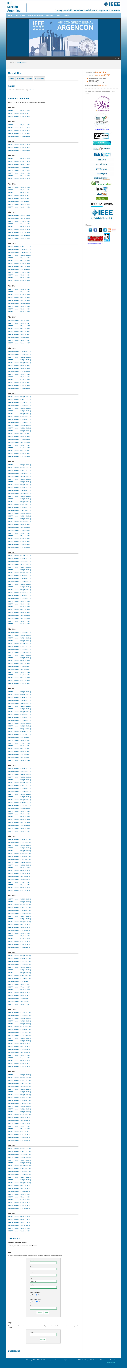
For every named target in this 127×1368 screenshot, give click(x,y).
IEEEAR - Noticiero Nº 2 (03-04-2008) (19, 944)
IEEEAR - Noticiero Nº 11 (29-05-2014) (19, 519)
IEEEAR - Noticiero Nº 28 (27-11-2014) (19, 470)
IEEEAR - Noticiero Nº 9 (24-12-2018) (19, 289)
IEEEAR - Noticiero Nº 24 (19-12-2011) (19, 694)
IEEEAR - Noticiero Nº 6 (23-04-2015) (19, 442)
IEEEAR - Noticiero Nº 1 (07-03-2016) (19, 388)
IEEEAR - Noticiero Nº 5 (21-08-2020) (19, 227)
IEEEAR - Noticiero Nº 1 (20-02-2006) (19, 1066)
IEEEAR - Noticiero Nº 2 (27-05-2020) (19, 235)
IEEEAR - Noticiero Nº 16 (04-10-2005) (19, 1097)
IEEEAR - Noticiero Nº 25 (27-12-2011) (19, 692)
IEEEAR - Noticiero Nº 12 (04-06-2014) (19, 516)
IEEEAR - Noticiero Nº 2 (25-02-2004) (19, 1205)
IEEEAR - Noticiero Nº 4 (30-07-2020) (19, 229)
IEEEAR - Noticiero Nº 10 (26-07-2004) (19, 1182)
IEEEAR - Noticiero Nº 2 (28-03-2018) (19, 309)
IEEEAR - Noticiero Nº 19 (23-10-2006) (19, 1015)
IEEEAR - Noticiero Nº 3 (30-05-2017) (19, 337)
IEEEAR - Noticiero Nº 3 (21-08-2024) (19, 130)
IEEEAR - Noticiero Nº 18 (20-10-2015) (19, 408)
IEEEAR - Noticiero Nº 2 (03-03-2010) (19, 828)
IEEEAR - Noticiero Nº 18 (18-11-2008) (19, 899)
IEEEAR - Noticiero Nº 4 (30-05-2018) (19, 303)
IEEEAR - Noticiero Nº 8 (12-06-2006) (19, 1046)
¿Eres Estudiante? (35, 1292)
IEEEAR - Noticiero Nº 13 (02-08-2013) (19, 589)
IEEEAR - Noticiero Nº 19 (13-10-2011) (19, 709)
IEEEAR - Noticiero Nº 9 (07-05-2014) (19, 524)
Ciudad (32, 1285)
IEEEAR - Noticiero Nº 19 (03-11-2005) (19, 1089)
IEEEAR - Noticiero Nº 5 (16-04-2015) (19, 445)
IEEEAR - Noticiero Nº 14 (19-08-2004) (19, 1171)
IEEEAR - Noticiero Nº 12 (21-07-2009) (19, 859)
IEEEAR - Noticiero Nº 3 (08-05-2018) (19, 306)
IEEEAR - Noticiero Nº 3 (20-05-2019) (19, 275)
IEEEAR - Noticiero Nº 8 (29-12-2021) (19, 187)
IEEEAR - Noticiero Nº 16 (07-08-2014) (19, 504)
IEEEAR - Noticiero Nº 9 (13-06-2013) (19, 601)
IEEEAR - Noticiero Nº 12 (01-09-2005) (19, 1109)
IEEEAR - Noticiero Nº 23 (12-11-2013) (19, 561)
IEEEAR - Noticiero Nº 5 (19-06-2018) (19, 300)
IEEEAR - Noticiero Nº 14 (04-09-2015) (19, 419)
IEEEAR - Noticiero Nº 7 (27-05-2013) (19, 607)
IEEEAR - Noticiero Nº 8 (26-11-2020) (19, 218)
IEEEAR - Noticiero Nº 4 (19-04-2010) (19, 822)
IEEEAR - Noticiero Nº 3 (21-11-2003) (19, 1225)
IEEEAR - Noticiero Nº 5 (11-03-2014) (19, 536)
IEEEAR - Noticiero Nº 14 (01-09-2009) (19, 853)
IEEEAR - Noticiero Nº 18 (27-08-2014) (19, 499)
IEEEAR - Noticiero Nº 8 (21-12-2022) (19, 159)
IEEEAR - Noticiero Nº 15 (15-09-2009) (19, 851)
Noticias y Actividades (35, 15)
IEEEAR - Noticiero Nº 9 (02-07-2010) (19, 808)
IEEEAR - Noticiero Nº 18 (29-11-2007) (19, 955)
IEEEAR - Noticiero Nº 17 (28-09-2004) (19, 1163)
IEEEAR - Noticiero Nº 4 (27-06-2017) (19, 334)
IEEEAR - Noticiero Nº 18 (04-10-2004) (19, 1160)
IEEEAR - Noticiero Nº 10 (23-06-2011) (19, 734)
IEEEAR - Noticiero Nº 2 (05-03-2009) (19, 887)
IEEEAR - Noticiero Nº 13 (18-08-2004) (19, 1174)
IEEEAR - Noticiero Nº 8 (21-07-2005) (19, 1120)
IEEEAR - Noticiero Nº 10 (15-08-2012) (19, 658)
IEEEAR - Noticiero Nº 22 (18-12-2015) (19, 396)
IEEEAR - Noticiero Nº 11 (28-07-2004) (19, 1180)
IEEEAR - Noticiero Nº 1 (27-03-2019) (19, 280)
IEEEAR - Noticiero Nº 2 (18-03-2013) (19, 621)
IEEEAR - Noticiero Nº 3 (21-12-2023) (19, 144)
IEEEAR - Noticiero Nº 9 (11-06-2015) (19, 433)
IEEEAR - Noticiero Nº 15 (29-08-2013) (19, 584)
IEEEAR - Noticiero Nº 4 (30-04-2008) (19, 939)
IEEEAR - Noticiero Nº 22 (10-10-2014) (19, 487)
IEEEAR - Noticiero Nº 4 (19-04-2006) (19, 1058)
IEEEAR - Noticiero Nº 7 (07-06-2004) (19, 1191)
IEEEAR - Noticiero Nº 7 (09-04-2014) (19, 530)
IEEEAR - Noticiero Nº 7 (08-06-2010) (19, 814)
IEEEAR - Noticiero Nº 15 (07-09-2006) (19, 1026)
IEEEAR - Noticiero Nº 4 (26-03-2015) (19, 448)
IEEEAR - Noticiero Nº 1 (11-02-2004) (19, 1208)
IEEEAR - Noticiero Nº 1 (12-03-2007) (19, 1004)
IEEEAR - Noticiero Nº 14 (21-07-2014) (19, 510)
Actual (11, 78)
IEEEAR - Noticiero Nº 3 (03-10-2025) (19, 111)
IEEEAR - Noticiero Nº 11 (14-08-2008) (19, 919)
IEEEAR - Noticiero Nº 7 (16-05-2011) (19, 743)
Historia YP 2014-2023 (102, 129)
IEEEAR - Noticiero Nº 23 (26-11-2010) (19, 768)
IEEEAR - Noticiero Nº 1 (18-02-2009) (19, 890)
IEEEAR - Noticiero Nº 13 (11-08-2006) (19, 1032)
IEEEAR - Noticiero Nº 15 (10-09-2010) (19, 791)
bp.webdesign (111, 1362)
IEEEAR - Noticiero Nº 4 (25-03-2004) (19, 1200)
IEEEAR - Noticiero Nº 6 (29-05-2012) (19, 669)
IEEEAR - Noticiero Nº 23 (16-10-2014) (19, 484)
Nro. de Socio (34, 1306)
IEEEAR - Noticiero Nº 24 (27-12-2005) (19, 1075)
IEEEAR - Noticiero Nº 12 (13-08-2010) (19, 799)
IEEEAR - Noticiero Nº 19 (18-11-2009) (19, 839)
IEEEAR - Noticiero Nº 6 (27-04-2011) (19, 746)
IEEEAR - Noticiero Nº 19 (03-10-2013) (19, 572)
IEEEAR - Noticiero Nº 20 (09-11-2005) (19, 1086)
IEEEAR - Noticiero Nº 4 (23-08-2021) (19, 198)
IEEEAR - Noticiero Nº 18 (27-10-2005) (19, 1092)
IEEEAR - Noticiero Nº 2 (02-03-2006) (19, 1063)
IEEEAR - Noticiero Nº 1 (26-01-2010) (19, 831)
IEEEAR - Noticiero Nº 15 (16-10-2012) (19, 643)
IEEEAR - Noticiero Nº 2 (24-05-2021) (19, 204)
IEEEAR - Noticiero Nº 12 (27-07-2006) (19, 1035)
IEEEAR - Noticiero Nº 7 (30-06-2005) (19, 1123)
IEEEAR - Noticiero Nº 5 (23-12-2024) (19, 125)
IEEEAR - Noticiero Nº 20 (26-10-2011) (19, 706)
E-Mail (32, 1261)
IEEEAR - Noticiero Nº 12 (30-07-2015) (19, 425)
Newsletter (49, 15)
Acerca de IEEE (20, 15)
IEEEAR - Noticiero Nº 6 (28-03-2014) (19, 533)
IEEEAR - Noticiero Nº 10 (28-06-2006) (19, 1041)
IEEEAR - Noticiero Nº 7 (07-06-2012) (19, 666)
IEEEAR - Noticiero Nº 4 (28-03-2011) (19, 751)
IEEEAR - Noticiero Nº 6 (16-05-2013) (19, 609)
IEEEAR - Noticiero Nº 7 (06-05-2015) (19, 439)
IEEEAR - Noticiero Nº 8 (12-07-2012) (19, 663)
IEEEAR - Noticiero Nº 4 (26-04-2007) (19, 995)
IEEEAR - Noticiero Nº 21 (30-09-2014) (19, 490)
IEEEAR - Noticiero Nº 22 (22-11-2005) (19, 1080)
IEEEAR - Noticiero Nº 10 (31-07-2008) (19, 921)
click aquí (31, 89)
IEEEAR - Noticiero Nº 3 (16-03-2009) (19, 885)
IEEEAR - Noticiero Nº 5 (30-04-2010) (19, 819)
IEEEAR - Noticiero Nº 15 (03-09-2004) (19, 1168)
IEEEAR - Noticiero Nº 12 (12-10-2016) (19, 357)
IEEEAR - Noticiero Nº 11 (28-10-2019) (19, 252)
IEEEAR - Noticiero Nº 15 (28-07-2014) (19, 507)
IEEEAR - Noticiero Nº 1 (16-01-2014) (19, 547)
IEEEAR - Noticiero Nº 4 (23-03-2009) (19, 882)
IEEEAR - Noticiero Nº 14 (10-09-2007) (19, 967)
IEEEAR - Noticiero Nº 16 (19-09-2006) (19, 1024)
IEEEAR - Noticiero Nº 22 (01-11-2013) (19, 564)
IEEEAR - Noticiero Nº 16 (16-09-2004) (19, 1165)
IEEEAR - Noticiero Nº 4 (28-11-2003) (19, 1222)
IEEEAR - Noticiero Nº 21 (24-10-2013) (19, 567)
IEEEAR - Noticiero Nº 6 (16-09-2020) (19, 224)
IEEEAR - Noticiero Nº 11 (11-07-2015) (19, 428)
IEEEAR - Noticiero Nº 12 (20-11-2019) (19, 249)
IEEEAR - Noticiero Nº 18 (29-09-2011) (19, 711)
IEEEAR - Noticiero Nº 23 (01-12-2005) (19, 1077)
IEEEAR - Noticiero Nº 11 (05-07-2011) (19, 731)
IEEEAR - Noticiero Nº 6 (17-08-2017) (19, 328)
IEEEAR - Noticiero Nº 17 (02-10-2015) (19, 411)
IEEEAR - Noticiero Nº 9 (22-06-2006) (19, 1043)
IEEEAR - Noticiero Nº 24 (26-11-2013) (19, 558)
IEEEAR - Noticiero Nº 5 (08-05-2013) (19, 612)
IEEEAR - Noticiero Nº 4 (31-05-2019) (19, 272)
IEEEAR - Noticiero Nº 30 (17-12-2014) (19, 465)
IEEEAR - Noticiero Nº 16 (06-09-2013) (19, 581)
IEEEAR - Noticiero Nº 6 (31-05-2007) (19, 990)
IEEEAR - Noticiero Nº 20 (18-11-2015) (19, 402)
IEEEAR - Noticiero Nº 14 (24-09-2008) (19, 910)
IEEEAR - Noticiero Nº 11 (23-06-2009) (19, 862)
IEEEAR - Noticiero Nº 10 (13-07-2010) (19, 805)
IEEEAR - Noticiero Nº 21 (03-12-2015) (19, 399)
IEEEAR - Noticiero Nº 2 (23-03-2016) (19, 385)
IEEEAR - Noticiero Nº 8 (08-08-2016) (19, 368)
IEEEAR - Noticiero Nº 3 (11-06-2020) (19, 232)
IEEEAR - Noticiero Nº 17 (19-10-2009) (19, 845)
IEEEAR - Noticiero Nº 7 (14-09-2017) (19, 326)
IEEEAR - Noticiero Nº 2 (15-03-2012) (19, 680)
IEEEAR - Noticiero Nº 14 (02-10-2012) (19, 646)
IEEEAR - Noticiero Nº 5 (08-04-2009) (19, 879)
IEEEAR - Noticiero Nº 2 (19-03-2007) (19, 1001)
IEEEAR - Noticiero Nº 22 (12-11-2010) (19, 771)
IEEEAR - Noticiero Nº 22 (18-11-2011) (19, 700)
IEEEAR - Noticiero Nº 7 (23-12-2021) (19, 190)
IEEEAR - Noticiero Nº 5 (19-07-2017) (19, 331)
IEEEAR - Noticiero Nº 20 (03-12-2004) (19, 1154)
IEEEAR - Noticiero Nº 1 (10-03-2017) (19, 343)
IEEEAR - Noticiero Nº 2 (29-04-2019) (19, 278)
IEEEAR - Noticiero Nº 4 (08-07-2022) (19, 170)
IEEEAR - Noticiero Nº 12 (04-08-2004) (19, 1177)
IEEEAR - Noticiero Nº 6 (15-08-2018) (19, 297)
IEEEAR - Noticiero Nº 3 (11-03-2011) (19, 754)
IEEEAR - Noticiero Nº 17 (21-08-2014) (19, 502)
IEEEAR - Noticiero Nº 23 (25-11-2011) (19, 697)
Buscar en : (18, 62)
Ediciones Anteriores (24, 78)
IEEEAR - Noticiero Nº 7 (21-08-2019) (19, 263)
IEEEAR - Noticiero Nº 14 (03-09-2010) (19, 794)
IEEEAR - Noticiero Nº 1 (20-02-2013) (19, 624)
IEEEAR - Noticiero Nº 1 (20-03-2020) (19, 238)
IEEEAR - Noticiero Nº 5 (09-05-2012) (19, 672)
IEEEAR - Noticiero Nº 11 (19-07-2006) (19, 1038)
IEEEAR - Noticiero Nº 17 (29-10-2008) (19, 902)
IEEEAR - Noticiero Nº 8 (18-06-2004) (19, 1188)
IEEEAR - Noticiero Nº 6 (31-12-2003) (19, 1216)
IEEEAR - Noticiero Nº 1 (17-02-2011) (19, 760)
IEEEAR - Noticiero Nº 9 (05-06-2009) (19, 868)
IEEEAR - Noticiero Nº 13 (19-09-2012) (19, 649)
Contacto (66, 15)
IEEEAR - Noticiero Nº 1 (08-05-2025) (19, 116)
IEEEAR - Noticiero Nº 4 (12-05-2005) (19, 1131)
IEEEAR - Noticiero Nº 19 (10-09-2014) (19, 496)
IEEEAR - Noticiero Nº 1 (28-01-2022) (19, 178)
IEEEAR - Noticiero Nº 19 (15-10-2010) (19, 780)
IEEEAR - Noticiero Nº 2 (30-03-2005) (19, 1137)
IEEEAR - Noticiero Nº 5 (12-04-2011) (19, 748)
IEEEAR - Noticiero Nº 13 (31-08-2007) (19, 970)
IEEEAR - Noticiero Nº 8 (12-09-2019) (19, 260)
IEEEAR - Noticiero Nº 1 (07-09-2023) (19, 150)
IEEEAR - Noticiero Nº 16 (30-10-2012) (19, 641)
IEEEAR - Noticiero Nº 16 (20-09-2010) (19, 788)
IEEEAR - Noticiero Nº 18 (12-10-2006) (19, 1018)
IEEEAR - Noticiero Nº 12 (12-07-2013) (19, 592)
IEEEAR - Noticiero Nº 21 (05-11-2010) (19, 774)
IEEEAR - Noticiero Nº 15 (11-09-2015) (19, 416)
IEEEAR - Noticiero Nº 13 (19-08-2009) (19, 856)
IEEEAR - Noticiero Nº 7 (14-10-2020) (19, 221)
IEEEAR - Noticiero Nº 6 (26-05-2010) (19, 817)
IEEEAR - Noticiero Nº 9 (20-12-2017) (19, 320)
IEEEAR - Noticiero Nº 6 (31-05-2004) (19, 1194)
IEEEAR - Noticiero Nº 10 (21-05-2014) (19, 521)
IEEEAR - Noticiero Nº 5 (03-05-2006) (19, 1055)
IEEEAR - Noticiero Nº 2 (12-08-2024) (19, 133)
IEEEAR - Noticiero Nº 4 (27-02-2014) (19, 538)
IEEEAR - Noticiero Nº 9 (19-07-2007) (19, 981)
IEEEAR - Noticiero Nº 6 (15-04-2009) (19, 876)
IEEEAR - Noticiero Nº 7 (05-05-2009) (19, 873)
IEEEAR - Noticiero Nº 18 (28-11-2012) (19, 635)
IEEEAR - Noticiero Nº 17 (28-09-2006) (19, 1021)
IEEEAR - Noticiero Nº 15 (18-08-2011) (19, 720)
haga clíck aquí (102, 85)
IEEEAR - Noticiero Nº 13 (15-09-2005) (19, 1106)
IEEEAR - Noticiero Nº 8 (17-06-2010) (19, 811)
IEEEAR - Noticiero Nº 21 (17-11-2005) (19, 1083)
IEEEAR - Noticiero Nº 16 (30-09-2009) (19, 848)
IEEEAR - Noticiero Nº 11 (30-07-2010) (19, 802)
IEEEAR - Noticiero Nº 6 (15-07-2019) (19, 266)
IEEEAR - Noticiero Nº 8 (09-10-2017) (19, 323)
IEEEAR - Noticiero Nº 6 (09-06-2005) (19, 1126)
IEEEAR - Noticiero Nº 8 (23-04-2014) (19, 527)
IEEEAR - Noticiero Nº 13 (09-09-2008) (19, 913)
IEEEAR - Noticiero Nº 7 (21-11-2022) (19, 161)
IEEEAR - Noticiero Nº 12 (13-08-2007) (19, 973)
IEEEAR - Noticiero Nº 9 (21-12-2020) (19, 215)
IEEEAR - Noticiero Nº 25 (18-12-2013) (19, 555)
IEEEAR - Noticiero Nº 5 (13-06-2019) (19, 269)
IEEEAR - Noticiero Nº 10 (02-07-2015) (19, 431)
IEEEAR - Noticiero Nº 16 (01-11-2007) (19, 961)
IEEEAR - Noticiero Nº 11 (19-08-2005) (19, 1112)
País (31, 1279)
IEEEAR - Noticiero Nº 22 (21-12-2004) (19, 1148)
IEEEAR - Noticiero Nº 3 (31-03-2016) (19, 382)
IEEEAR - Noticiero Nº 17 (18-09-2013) (19, 578)
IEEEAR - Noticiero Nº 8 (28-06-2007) (19, 984)
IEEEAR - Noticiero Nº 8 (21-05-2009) (19, 870)
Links (58, 15)
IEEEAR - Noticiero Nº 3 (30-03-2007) (19, 998)
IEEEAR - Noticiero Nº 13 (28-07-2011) (19, 726)
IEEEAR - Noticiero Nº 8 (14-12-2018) (19, 292)
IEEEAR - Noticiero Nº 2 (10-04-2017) (19, 340)
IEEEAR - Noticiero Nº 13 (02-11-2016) (19, 354)
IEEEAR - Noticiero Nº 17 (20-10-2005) (19, 1094)
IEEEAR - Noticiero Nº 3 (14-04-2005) (19, 1134)
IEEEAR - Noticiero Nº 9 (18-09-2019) (19, 258)
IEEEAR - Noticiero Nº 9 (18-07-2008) (19, 924)
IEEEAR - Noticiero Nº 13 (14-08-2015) (19, 422)
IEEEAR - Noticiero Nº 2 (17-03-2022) (19, 176)
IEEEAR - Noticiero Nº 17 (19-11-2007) (19, 958)
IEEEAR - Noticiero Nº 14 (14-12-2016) (19, 351)
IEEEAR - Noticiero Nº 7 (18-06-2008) (19, 930)
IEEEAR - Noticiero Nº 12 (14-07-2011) (19, 729)
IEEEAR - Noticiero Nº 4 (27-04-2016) (19, 380)
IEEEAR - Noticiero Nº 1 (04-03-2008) (19, 947)
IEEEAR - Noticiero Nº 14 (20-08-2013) (19, 587)
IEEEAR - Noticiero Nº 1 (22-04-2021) (19, 207)
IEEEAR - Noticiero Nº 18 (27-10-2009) (19, 842)
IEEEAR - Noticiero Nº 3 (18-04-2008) (19, 941)
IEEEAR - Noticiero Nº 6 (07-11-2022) (19, 164)
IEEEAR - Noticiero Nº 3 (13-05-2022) (19, 173)
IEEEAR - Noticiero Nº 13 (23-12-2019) (19, 246)
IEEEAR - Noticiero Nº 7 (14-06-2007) (19, 987)
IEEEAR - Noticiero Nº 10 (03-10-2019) (19, 255)
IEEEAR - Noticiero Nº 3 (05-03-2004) (19, 1202)
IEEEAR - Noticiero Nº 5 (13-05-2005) (19, 1129)
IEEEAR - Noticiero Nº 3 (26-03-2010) (19, 825)
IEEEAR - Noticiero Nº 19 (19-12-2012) (19, 632)
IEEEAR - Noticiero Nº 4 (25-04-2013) (19, 615)
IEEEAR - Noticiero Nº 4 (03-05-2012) (19, 675)
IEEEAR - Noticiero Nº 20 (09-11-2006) (19, 1012)
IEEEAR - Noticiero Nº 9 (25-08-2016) (19, 365)
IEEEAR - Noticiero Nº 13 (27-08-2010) (19, 797)
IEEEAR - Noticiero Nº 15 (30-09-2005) (19, 1100)
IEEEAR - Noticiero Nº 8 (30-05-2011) (19, 740)
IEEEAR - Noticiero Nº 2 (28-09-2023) (19, 147)
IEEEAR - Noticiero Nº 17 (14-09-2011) (19, 714)
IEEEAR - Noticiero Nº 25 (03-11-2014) (19, 479)
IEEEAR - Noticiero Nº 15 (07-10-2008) (19, 907)
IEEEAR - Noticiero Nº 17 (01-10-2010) (19, 785)
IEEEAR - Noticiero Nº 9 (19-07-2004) (19, 1185)
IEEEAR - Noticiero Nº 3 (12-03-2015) (19, 450)
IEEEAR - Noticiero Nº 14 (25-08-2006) (19, 1029)
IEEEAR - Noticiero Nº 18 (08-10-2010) (19, 782)
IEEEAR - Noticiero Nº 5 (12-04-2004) (19, 1197)
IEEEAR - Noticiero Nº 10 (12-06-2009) (19, 865)
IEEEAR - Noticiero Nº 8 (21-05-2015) (19, 436)
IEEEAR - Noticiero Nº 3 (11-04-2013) (19, 618)
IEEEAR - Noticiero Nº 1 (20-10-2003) (19, 1231)
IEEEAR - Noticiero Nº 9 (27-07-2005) (19, 1117)
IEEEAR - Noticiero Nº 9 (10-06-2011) (19, 737)
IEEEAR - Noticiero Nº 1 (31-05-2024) (19, 136)
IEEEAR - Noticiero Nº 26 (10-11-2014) (19, 476)
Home (10, 15)
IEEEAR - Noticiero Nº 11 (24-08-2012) (19, 655)
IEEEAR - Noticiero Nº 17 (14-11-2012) (19, 638)
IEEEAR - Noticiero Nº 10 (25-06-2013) (19, 598)
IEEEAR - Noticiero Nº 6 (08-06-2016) (19, 374)
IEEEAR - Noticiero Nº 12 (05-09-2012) (19, 652)
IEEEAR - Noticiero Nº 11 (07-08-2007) (19, 975)
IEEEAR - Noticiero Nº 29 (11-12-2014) (19, 467)
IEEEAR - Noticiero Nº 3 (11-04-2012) (19, 677)
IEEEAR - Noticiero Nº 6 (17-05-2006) (19, 1052)
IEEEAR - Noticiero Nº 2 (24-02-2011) (19, 757)
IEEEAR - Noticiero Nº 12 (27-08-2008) (19, 916)
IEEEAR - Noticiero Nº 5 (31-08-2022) (19, 167)
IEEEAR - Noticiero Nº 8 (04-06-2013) (19, 604)
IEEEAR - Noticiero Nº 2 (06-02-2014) (19, 544)
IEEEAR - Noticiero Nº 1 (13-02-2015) (19, 456)
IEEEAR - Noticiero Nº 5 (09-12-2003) (19, 1219)
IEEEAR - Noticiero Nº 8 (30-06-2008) (19, 927)
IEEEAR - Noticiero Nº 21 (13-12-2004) (19, 1151)
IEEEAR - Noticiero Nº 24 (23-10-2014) (19, 482)
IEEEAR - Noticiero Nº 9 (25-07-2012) (19, 660)
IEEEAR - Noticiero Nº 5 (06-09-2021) (19, 195)
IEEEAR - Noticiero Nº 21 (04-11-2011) (19, 703)
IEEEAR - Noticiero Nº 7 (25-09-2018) (19, 294)
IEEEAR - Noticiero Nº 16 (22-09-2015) (19, 414)
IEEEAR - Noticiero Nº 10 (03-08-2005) (19, 1114)
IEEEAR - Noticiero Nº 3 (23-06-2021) (19, 201)
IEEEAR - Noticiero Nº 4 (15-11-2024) (19, 127)
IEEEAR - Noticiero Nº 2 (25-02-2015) (19, 453)
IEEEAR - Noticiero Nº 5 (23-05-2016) (19, 377)
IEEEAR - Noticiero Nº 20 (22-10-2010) (19, 777)
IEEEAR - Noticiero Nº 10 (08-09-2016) (19, 362)
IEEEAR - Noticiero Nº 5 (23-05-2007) (19, 992)
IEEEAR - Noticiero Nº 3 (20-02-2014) (19, 541)
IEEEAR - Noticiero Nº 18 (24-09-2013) (19, 575)
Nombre (32, 1267)
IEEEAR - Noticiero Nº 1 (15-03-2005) (19, 1140)
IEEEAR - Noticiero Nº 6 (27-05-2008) (19, 933)
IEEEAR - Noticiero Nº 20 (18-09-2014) (19, 493)
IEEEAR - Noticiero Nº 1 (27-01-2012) (19, 683)
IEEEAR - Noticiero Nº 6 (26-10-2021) (19, 193)
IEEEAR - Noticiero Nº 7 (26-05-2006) (19, 1049)
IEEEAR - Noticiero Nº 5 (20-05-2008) (19, 936)
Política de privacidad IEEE (95, 243)
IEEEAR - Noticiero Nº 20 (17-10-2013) (19, 570)
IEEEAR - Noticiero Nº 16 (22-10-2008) (19, 904)
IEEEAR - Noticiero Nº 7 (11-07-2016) (19, 371)
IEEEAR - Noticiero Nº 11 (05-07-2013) (19, 595)
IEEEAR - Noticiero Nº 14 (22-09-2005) (19, 1103)
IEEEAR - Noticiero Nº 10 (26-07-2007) (19, 978)
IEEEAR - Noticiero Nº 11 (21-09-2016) (19, 360)
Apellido (32, 1273)
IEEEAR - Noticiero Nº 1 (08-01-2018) (19, 312)
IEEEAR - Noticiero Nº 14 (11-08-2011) (19, 723)
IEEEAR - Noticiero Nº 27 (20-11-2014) (19, 473)
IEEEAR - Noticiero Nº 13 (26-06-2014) (19, 513)
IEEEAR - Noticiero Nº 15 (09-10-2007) (19, 964)
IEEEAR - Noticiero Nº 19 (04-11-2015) (19, 405)
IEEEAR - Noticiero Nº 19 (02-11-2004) (19, 1157)
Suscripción (39, 78)
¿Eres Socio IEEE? (35, 1299)
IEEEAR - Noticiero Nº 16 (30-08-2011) (19, 717)
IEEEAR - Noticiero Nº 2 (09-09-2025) (19, 113)
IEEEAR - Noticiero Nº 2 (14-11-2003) (19, 1228)
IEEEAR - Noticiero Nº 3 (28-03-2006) (19, 1060)
